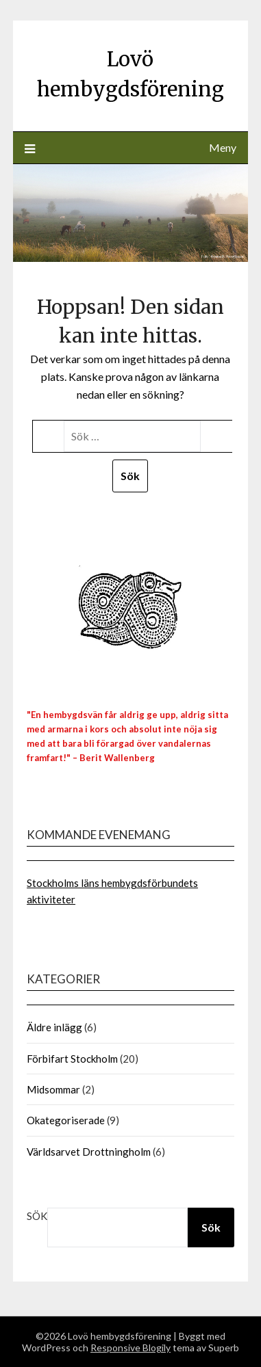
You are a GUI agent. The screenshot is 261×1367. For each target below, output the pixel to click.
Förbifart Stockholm (72, 1058)
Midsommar (53, 1089)
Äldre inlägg (54, 1027)
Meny (222, 147)
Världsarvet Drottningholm (89, 1151)
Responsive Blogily (130, 1347)
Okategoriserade (66, 1120)
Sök (37, 1216)
